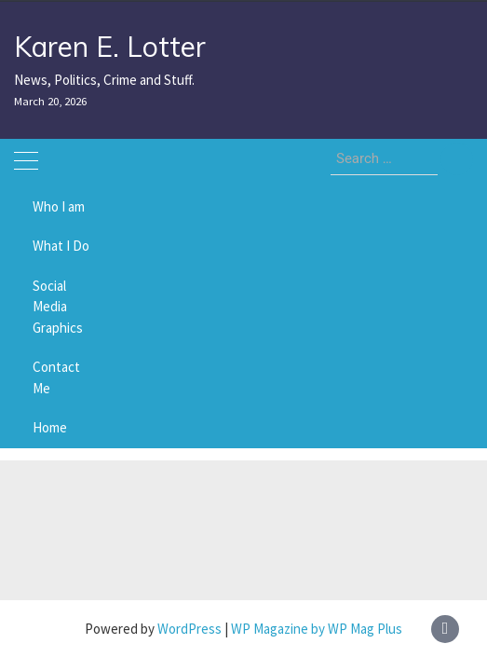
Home (50, 427)
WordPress (189, 628)
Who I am (59, 206)
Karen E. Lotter (110, 46)
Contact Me (56, 377)
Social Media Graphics (58, 306)
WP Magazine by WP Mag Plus (316, 628)
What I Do (61, 245)
